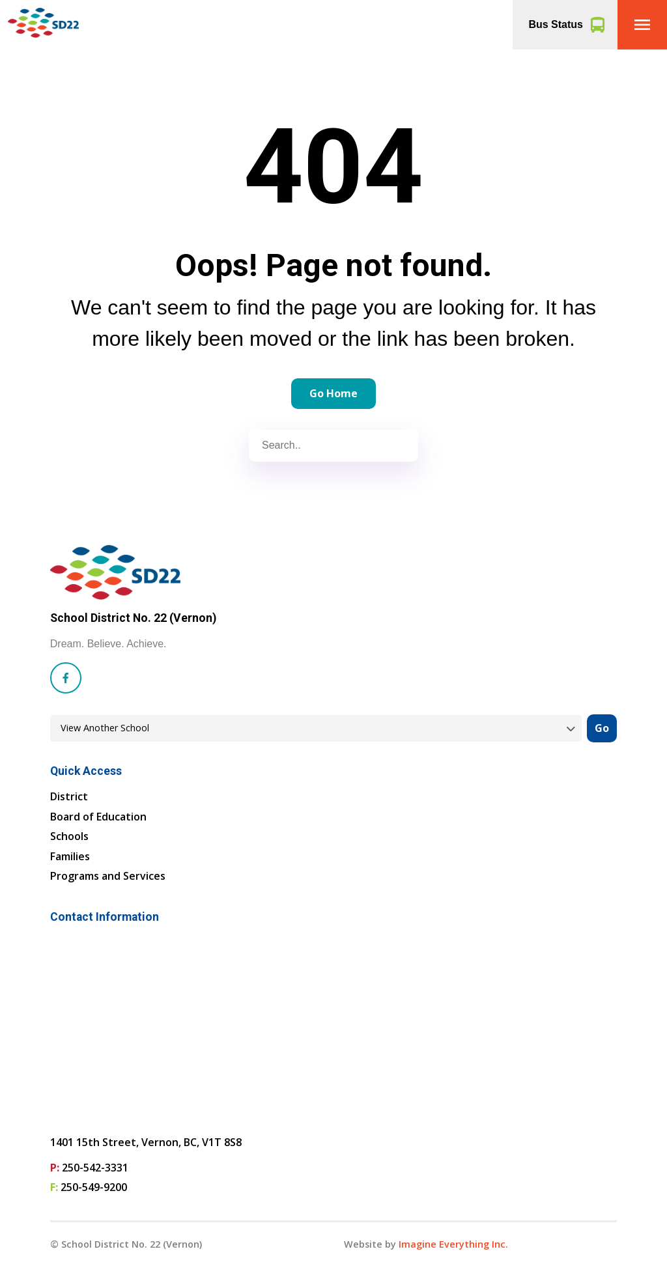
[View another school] (316, 728)
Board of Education (98, 816)
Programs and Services (107, 876)
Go (602, 728)
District (69, 796)
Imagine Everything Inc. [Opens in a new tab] (453, 1244)
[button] (642, 24)
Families (70, 856)
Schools (69, 836)
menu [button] (642, 24)
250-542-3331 (95, 1167)
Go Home (333, 393)
